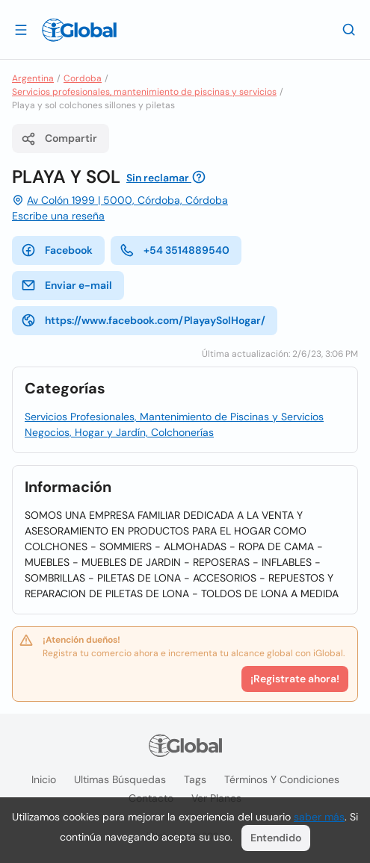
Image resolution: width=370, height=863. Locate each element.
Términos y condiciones (281, 779)
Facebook (57, 250)
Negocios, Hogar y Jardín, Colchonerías (119, 432)
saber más (319, 816)
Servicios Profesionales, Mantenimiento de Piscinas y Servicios (174, 416)
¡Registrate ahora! (294, 678)
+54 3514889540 (174, 250)
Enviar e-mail (66, 285)
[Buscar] (349, 29)
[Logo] (79, 30)
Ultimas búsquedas (120, 779)
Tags (195, 779)
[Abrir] (21, 29)
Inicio (43, 779)
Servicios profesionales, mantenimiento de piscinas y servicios (144, 92)
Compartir (59, 138)
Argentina (33, 78)
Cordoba (83, 78)
